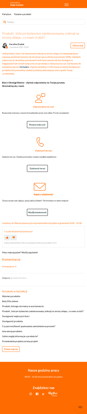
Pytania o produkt (22, 14)
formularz (24, 67)
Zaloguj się (6, 278)
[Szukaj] (43, 22)
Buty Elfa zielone (10, 301)
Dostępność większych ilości (15, 316)
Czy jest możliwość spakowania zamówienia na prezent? (28, 326)
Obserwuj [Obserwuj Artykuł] (77, 45)
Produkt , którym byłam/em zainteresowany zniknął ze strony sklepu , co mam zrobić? (43, 311)
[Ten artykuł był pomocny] (7, 237)
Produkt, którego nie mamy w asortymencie (23, 306)
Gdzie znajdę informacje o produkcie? (20, 336)
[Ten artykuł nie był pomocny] (14, 237)
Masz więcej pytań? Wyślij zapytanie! (20, 252)
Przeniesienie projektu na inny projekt (20, 341)
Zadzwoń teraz (37, 168)
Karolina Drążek (16, 44)
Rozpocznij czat (37, 124)
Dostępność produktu (12, 321)
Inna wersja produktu (12, 331)
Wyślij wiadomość (37, 212)
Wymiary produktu (11, 296)
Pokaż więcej (11, 349)
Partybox (6, 14)
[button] (66, 4)
